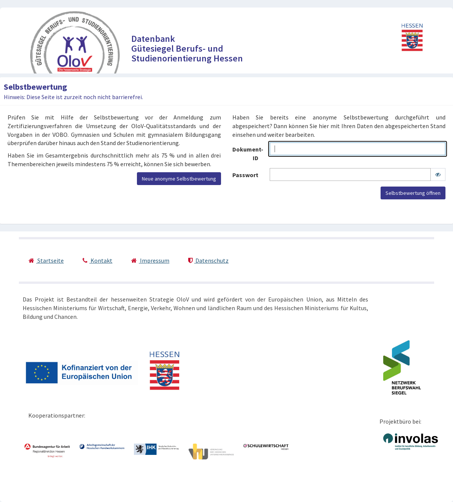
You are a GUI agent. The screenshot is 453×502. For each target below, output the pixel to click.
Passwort (245, 175)
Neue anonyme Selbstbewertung (179, 178)
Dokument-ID (247, 153)
